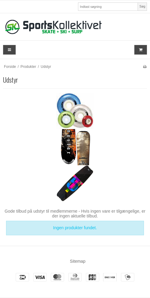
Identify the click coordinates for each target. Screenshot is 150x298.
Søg (142, 6)
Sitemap (77, 261)
